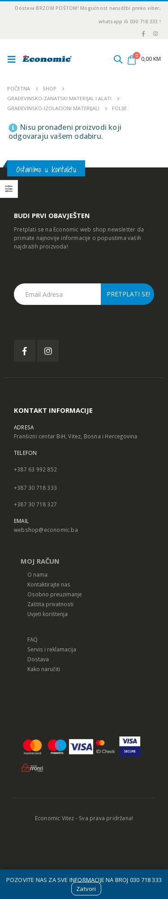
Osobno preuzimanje (54, 594)
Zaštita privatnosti (50, 604)
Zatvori (86, 889)
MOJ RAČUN (40, 561)
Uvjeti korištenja (47, 613)
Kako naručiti (43, 668)
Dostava (38, 659)
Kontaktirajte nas (48, 584)
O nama (37, 574)
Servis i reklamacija (51, 649)
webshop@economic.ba (46, 529)
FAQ (32, 639)
